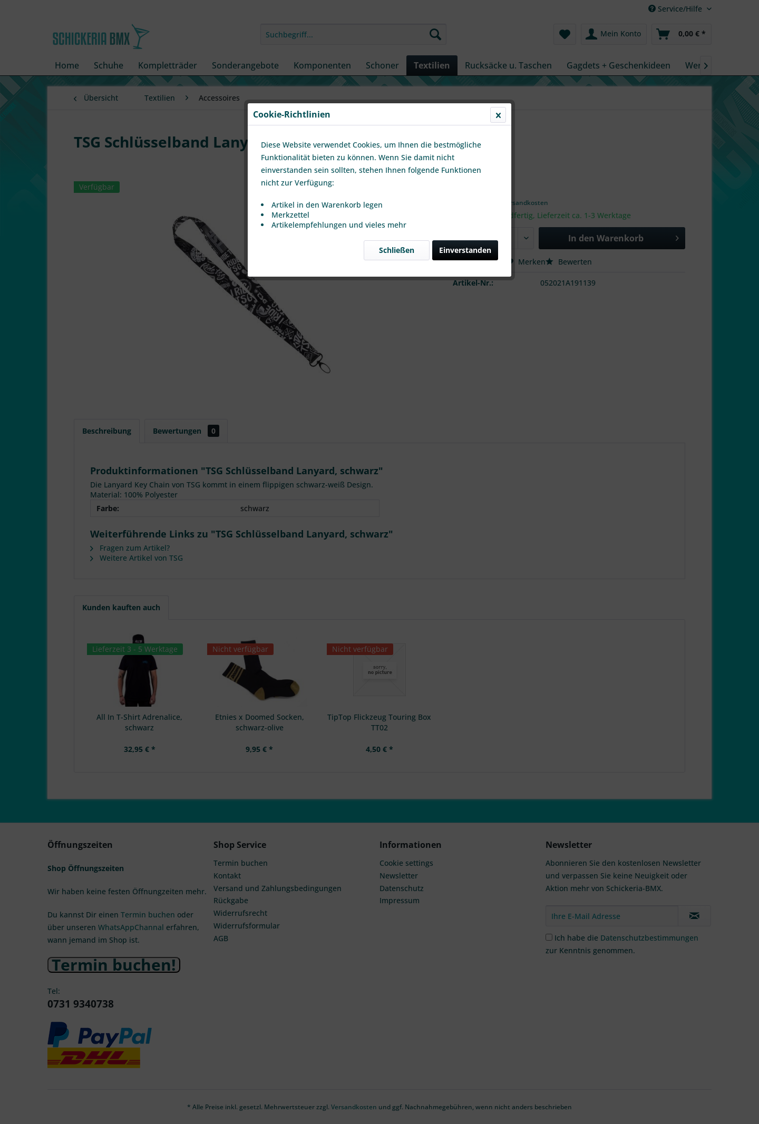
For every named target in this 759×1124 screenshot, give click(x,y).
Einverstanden (465, 250)
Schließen (396, 250)
